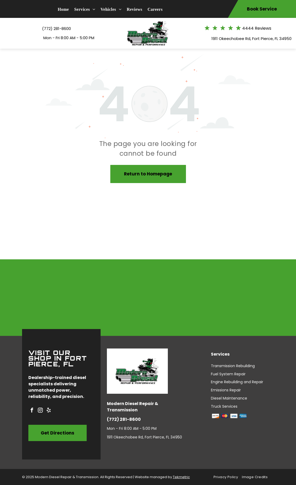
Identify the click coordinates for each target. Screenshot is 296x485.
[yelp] (49, 411)
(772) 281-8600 (56, 28)
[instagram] (40, 411)
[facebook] (32, 411)
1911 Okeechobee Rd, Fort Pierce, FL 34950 (251, 38)
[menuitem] (66, 9)
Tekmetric (181, 476)
